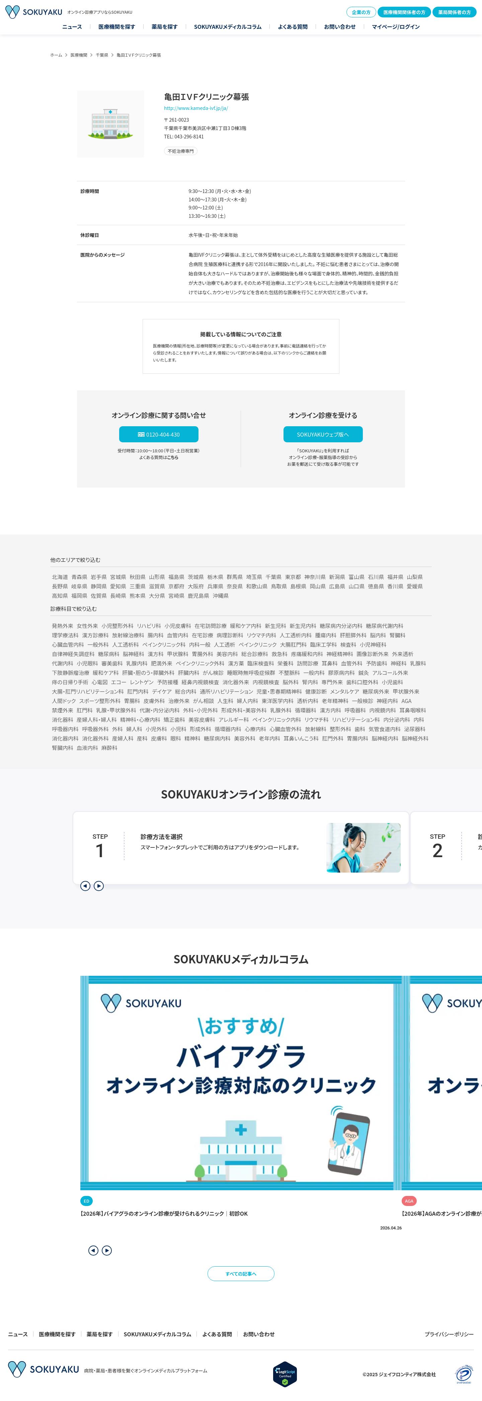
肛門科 (85, 710)
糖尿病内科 (217, 738)
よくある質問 (293, 26)
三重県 (138, 586)
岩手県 (99, 577)
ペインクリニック (258, 644)
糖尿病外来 (376, 691)
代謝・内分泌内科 (160, 710)
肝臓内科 (188, 672)
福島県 (176, 577)
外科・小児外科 (200, 710)
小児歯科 (392, 682)
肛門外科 (332, 738)
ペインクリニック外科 (200, 663)
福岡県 (79, 595)
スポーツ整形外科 (100, 701)
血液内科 (87, 748)
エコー (119, 682)
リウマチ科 (317, 719)
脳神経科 (133, 654)
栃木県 (215, 577)
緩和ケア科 (106, 672)
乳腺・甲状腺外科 (116, 710)
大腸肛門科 (293, 644)
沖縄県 (221, 595)
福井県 (395, 577)
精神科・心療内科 (140, 719)
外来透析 (402, 654)
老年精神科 (335, 701)
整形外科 (340, 729)
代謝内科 (62, 663)
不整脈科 (289, 672)
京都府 (176, 586)
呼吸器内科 (65, 729)
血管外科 (352, 663)
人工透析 (224, 644)
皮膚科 (159, 738)
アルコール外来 (390, 672)
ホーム (56, 55)
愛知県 (118, 586)
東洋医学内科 (277, 701)
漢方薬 (236, 663)
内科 (418, 719)
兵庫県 (215, 586)
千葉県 (102, 55)
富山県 (356, 577)
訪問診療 (307, 663)
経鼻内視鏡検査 (200, 682)
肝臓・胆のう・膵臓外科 (148, 672)
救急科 (279, 654)
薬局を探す (165, 26)
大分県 (157, 595)
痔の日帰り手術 (70, 682)
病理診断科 (230, 635)
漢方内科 (330, 710)
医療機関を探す (116, 26)
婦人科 (134, 729)
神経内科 (387, 701)
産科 (142, 738)
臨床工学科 (323, 644)
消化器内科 (65, 738)
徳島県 (376, 586)
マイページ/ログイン (396, 26)
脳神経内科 (385, 738)
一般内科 (314, 672)
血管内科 (177, 635)
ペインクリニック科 (164, 644)
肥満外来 (161, 663)
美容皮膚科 (201, 719)
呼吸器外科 (95, 729)
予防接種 (167, 682)
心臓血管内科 (68, 644)
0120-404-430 (163, 434)
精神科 (192, 738)
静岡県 (99, 586)
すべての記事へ (241, 1273)
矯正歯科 (174, 719)
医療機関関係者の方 (404, 12)
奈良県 (235, 586)
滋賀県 (157, 586)
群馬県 (235, 577)
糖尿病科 (108, 654)
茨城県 (196, 577)
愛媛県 (415, 586)
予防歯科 (376, 663)
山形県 (157, 577)
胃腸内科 (357, 738)
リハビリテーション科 (356, 719)
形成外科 (200, 729)
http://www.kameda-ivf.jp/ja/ (196, 108)
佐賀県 (99, 595)
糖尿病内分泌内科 (341, 626)
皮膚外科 (154, 701)
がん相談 (203, 701)
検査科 (348, 644)
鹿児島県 (198, 595)
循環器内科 (228, 729)
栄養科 (285, 663)
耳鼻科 (330, 663)
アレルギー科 (234, 719)
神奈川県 (315, 577)
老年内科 (269, 738)
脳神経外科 (415, 738)
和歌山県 (256, 586)
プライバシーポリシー (449, 1334)
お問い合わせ (339, 26)
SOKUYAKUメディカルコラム (228, 26)
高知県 (60, 595)
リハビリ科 (149, 626)
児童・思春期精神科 (279, 691)
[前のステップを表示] (85, 886)
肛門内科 (138, 691)
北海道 (60, 577)
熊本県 (138, 595)
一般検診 (362, 701)
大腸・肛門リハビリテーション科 (88, 691)
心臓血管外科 (285, 729)
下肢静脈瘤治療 (70, 672)
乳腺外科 (281, 710)
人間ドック (64, 701)
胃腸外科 (202, 654)
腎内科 (310, 682)
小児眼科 (87, 663)
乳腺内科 (137, 663)
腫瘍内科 (326, 635)
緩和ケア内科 (245, 626)
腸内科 (156, 635)
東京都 (293, 577)
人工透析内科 (296, 635)
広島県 (337, 586)
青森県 (79, 577)
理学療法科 (65, 635)
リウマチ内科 (261, 635)
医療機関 (79, 55)
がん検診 (213, 672)
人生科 (225, 701)
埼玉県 (254, 577)
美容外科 (244, 738)
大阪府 (196, 586)
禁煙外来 (62, 710)
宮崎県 (176, 595)
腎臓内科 (62, 748)
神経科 (399, 663)
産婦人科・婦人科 (97, 719)
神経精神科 (339, 654)
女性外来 (87, 626)
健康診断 (316, 691)
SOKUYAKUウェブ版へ (323, 434)
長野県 (60, 586)
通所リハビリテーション (226, 691)
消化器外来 (235, 682)
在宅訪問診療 (210, 626)
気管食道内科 (385, 729)
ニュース (72, 26)
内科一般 (200, 644)
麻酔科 (109, 748)
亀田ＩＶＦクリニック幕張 (138, 55)
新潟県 (337, 577)
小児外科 (156, 729)
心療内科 (255, 729)
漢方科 (156, 654)
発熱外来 (62, 626)
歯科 (359, 729)
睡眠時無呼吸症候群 (251, 672)
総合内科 (185, 691)
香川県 (395, 586)
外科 (117, 729)
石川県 (376, 577)
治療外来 (179, 701)
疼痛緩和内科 (307, 654)
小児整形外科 (117, 626)
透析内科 (307, 701)
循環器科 (305, 710)
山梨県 (415, 577)
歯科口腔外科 (362, 682)
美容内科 (227, 654)
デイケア (162, 691)
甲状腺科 (177, 654)
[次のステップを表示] (99, 886)
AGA (406, 701)
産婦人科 (123, 738)
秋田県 (138, 577)
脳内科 (378, 635)
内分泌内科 (396, 719)
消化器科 (62, 719)
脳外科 (291, 682)
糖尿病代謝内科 (384, 626)
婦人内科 (247, 701)
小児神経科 (373, 644)
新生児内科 (303, 626)
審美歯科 (112, 663)
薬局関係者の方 (454, 12)
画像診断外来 (372, 654)
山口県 (356, 586)
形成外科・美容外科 (244, 710)
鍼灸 (363, 672)
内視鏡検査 (265, 682)
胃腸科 (132, 701)
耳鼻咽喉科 (412, 710)
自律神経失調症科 (73, 654)
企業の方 (361, 12)
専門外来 (332, 682)
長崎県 (118, 595)
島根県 (298, 586)
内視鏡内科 (382, 710)
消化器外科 (95, 738)
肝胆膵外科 (353, 635)
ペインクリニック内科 (276, 719)
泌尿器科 (414, 729)
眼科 (175, 738)
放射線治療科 (128, 635)
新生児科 (275, 626)
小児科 (178, 729)
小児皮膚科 (177, 626)
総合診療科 (254, 654)
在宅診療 (202, 635)
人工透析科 (125, 644)
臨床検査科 (260, 663)
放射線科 (315, 729)
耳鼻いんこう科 (301, 738)
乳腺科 (418, 663)
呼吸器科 (355, 710)
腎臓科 (398, 635)
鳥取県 (279, 586)
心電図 (100, 682)
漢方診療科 (95, 635)
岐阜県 (79, 586)
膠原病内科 (341, 672)
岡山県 (318, 586)
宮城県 (118, 577)
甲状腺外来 (406, 691)
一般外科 (98, 644)
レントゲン (141, 682)
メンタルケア (344, 691)
